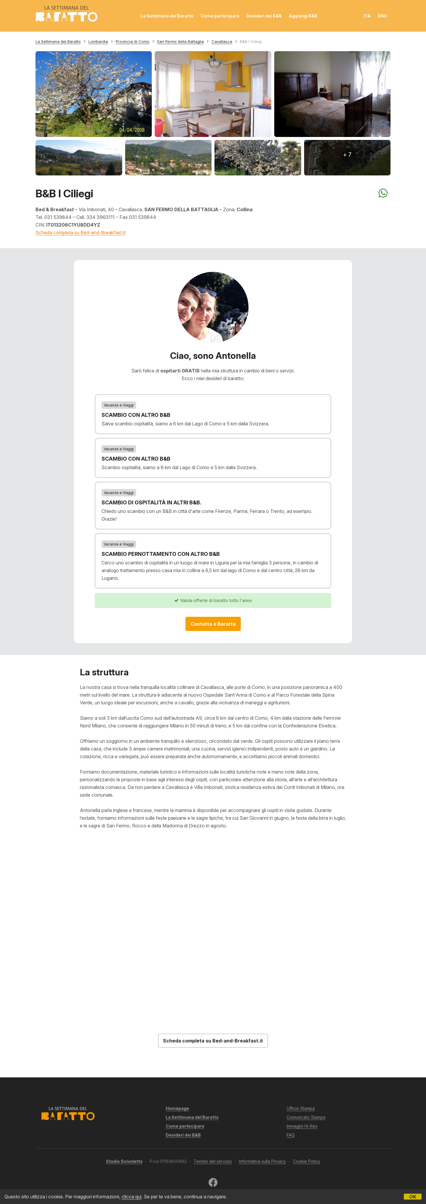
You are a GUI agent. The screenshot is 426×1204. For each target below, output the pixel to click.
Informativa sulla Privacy (262, 1161)
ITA (367, 15)
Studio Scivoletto (124, 1161)
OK (412, 1197)
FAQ (291, 1134)
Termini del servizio (213, 1161)
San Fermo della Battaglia (180, 41)
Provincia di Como (132, 41)
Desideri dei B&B (264, 15)
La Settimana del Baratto (167, 15)
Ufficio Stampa (301, 1108)
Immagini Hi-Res (302, 1126)
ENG (382, 15)
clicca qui (131, 1197)
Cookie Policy (306, 1161)
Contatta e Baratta (213, 624)
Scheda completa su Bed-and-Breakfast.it (80, 232)
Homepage (177, 1108)
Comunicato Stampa (306, 1117)
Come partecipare (220, 15)
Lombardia (98, 41)
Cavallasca (222, 41)
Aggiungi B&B (303, 15)
